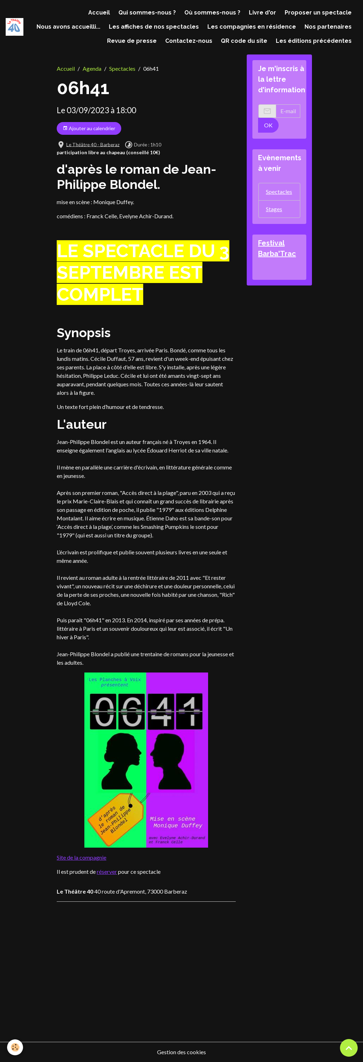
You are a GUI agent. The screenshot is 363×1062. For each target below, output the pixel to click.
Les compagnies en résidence (251, 26)
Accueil (99, 12)
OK (268, 125)
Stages (274, 209)
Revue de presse (132, 40)
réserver (107, 871)
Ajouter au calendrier (89, 128)
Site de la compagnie (81, 857)
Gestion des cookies (181, 1052)
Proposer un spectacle (318, 12)
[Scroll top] (349, 1048)
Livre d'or (262, 12)
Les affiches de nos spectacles (154, 26)
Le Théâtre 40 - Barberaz (92, 144)
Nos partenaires (328, 26)
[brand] (14, 26)
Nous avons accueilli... (68, 26)
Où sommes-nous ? (212, 12)
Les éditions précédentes (314, 40)
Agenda (92, 68)
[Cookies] (15, 1047)
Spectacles (122, 68)
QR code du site (244, 40)
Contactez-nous (188, 40)
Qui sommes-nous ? (147, 12)
